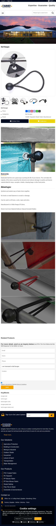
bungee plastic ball (6, 404)
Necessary (16, 522)
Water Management (10, 463)
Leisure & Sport (9, 458)
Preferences (32, 522)
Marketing (40, 522)
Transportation (8, 461)
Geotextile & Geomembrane (13, 490)
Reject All (17, 518)
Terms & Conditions (21, 384)
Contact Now (16, 121)
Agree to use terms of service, (13, 384)
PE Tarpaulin (8, 476)
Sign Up (9, 1)
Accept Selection (27, 518)
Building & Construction (11, 447)
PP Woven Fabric (9, 478)
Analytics (24, 522)
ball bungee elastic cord (7, 407)
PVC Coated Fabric (10, 473)
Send (7, 387)
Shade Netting (8, 484)
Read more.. (8, 435)
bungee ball (4, 396)
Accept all (38, 518)
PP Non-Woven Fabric (11, 481)
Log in (3, 1)
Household (7, 455)
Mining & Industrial (10, 449)
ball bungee (4, 399)
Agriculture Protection (11, 444)
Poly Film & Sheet (9, 487)
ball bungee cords (5, 401)
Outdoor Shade (9, 452)
